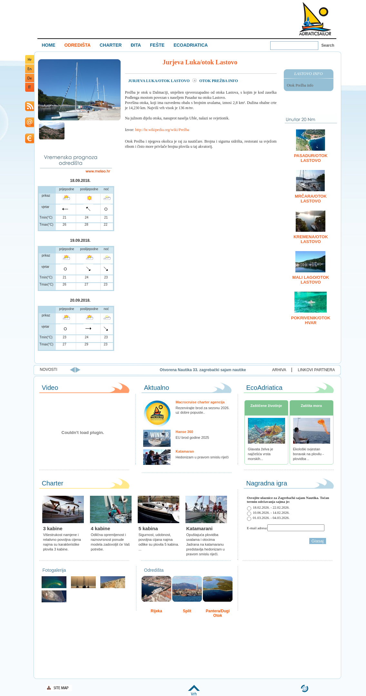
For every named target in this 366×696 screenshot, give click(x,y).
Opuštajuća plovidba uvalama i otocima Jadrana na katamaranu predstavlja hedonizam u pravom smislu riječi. (205, 544)
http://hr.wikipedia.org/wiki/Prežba (162, 129)
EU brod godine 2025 (192, 437)
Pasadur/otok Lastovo (310, 158)
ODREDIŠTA (77, 45)
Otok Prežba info (300, 85)
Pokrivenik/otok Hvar (311, 320)
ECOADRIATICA (190, 45)
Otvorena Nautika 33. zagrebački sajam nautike (243, 370)
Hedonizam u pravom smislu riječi (202, 457)
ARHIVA (279, 370)
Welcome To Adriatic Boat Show (315, 18)
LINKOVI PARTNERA (316, 370)
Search (327, 45)
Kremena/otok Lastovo (310, 239)
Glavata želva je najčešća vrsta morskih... (260, 454)
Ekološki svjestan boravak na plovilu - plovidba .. (308, 454)
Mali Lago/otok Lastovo (310, 280)
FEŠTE (157, 45)
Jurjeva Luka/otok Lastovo (159, 81)
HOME (48, 45)
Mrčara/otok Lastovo (311, 198)
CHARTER (111, 45)
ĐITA (136, 45)
